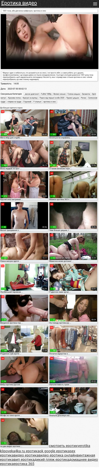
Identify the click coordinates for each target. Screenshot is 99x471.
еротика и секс (49, 102)
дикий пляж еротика (51, 459)
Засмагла (86, 94)
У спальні (37, 102)
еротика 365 (24, 464)
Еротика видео (19, 3)
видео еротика (26, 455)
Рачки (83, 98)
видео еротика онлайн (57, 455)
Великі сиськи (60, 94)
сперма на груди (14, 102)
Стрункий (27, 102)
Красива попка (14, 98)
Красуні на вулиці (30, 98)
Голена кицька (74, 94)
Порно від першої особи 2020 (52, 98)
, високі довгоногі (31, 94)
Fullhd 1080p (46, 94)
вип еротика (24, 459)
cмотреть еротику (64, 446)
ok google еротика (54, 451)
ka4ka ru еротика (25, 451)
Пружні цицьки (72, 98)
